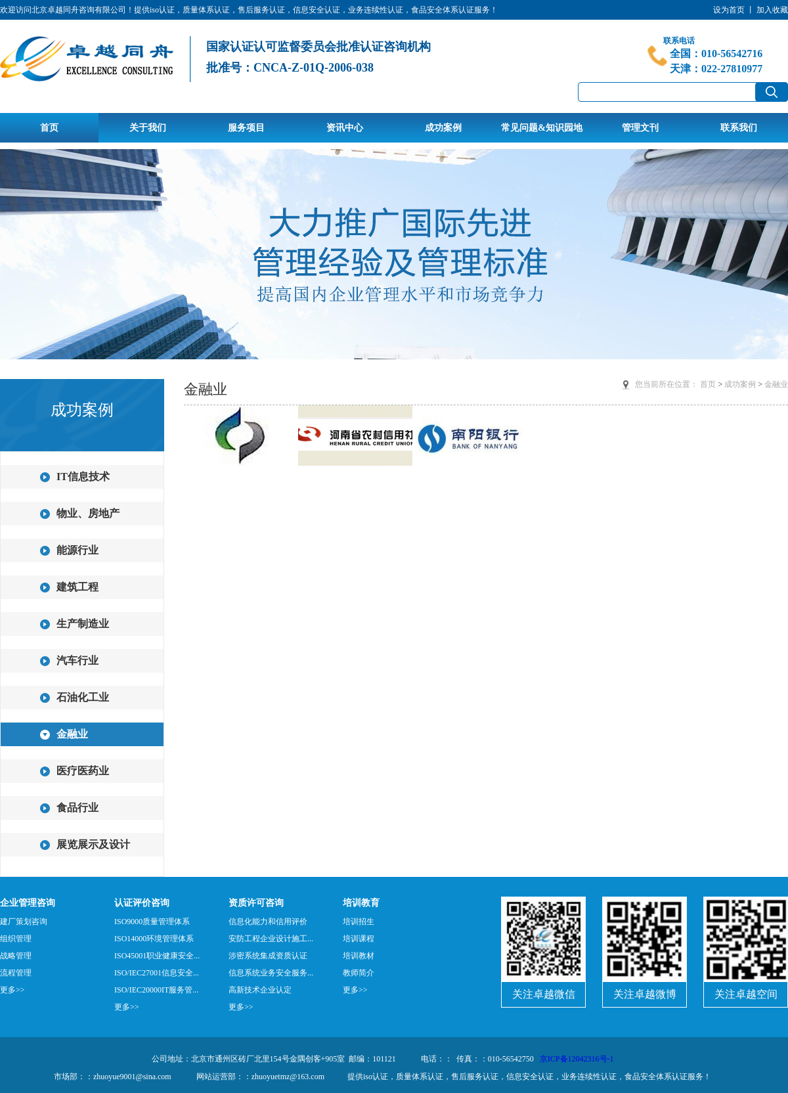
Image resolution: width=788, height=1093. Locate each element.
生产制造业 (82, 623)
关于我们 (147, 127)
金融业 (72, 734)
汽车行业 (77, 660)
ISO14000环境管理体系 (154, 938)
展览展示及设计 (93, 844)
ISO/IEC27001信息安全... (156, 972)
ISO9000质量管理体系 (152, 921)
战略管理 (16, 955)
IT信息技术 (83, 476)
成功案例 (443, 127)
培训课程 (358, 938)
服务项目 (246, 127)
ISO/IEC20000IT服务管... (156, 989)
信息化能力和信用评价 (268, 921)
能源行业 (77, 550)
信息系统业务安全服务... (271, 972)
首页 (49, 127)
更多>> (12, 989)
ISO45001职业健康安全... (157, 955)
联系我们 (738, 127)
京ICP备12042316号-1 (577, 1058)
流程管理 (16, 972)
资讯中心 (344, 127)
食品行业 (77, 807)
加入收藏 (772, 9)
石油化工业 (82, 697)
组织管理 (16, 938)
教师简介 (358, 972)
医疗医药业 (82, 770)
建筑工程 (77, 586)
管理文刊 (640, 127)
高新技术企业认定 (260, 989)
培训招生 (358, 921)
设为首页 (729, 9)
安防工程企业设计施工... (271, 938)
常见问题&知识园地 (541, 127)
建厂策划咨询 (23, 921)
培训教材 (358, 955)
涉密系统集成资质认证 (268, 955)
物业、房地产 (88, 513)
